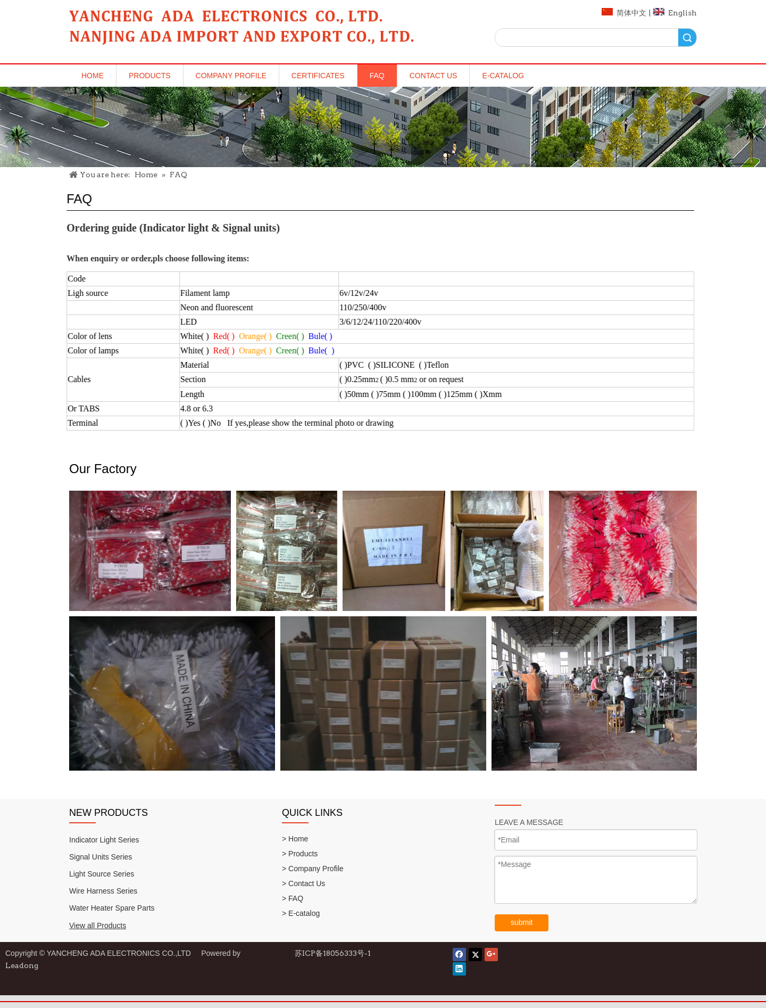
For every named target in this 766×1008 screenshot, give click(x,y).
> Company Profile (313, 868)
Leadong (21, 965)
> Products (300, 853)
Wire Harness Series (103, 891)
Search (687, 37)
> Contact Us (303, 883)
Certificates (318, 75)
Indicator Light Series (104, 840)
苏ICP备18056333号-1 (333, 953)
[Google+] (491, 954)
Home (92, 75)
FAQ (377, 75)
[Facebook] (459, 954)
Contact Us (433, 75)
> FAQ (292, 898)
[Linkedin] (459, 969)
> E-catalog (301, 913)
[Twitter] (475, 954)
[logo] (241, 30)
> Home (295, 839)
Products (150, 75)
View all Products (97, 925)
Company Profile (231, 75)
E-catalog (503, 75)
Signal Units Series (100, 857)
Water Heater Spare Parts (112, 908)
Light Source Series (101, 874)
